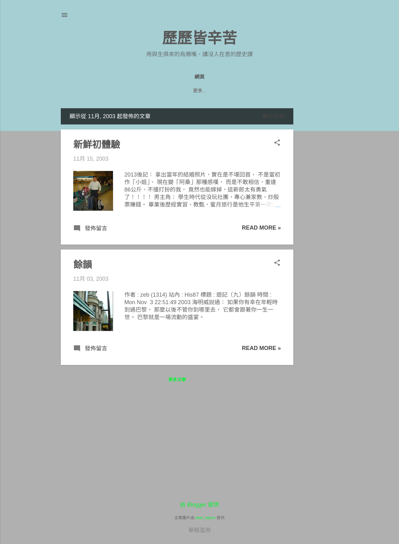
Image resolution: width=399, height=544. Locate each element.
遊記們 (212, 91)
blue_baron (205, 518)
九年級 (161, 91)
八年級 (187, 91)
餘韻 (82, 264)
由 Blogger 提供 (199, 505)
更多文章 (177, 379)
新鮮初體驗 (96, 144)
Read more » (261, 228)
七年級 (238, 91)
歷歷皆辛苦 (199, 38)
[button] (277, 143)
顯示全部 (273, 116)
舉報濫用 (199, 530)
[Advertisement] (318, 201)
